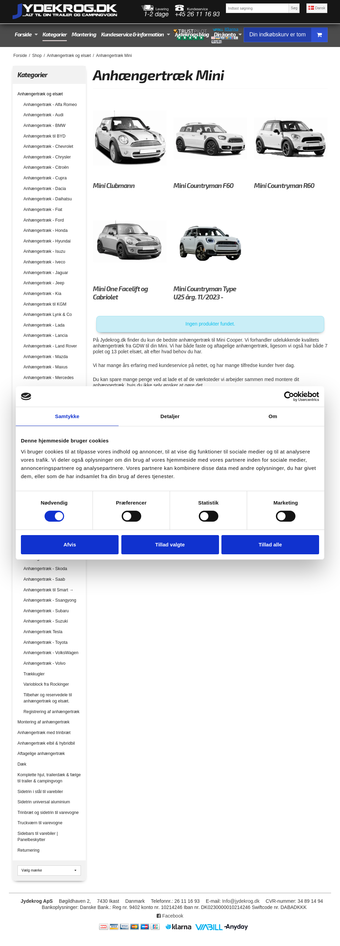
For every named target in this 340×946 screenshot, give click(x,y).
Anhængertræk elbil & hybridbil (46, 743)
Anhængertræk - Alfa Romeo (50, 104)
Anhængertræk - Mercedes (49, 377)
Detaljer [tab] (170, 416)
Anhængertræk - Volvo (45, 663)
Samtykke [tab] (67, 416)
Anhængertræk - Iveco (44, 262)
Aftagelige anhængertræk (41, 753)
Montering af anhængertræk (43, 722)
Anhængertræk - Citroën (46, 167)
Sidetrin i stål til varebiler (40, 791)
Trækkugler (34, 674)
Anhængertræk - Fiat (43, 209)
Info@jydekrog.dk (240, 901)
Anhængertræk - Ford (44, 220)
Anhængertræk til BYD (45, 136)
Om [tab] (272, 416)
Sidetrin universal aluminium (43, 802)
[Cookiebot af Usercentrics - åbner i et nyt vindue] (289, 396)
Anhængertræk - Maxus (46, 367)
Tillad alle (270, 544)
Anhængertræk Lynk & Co (48, 314)
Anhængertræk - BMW (45, 125)
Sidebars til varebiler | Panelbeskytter (37, 836)
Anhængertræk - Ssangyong (50, 600)
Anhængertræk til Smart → (49, 590)
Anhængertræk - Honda (46, 230)
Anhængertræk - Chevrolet (48, 146)
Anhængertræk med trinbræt (44, 732)
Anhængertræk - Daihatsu (48, 199)
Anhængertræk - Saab (44, 579)
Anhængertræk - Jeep (44, 283)
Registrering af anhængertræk (52, 711)
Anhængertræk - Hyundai (47, 241)
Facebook (170, 916)
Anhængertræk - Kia (42, 293)
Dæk (21, 764)
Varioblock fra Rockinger (46, 684)
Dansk (316, 8)
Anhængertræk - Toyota (46, 642)
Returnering (28, 850)
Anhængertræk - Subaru (46, 610)
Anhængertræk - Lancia (46, 335)
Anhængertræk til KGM (45, 304)
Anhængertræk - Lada (44, 325)
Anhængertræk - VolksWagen (51, 652)
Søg (294, 8)
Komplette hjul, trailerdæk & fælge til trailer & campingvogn (49, 777)
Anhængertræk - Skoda (45, 568)
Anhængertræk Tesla (43, 631)
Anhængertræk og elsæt (40, 94)
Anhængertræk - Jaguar (46, 272)
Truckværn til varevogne (39, 822)
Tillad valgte (170, 544)
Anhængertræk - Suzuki (46, 621)
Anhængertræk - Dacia (45, 188)
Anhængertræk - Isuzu (44, 251)
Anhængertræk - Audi (43, 115)
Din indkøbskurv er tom (289, 35)
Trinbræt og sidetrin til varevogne (48, 812)
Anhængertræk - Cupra (45, 178)
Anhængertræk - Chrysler (47, 157)
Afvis (69, 544)
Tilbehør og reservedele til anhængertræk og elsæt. (48, 698)
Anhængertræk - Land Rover (50, 346)
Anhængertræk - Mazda (46, 356)
